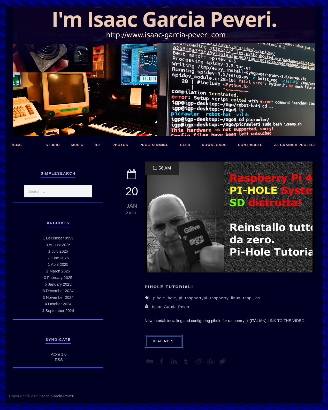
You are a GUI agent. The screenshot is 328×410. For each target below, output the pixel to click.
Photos (120, 145)
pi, (182, 298)
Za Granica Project (295, 145)
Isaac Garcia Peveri (171, 306)
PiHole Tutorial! (169, 287)
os (257, 298)
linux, (237, 298)
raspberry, (220, 298)
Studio (53, 145)
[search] (58, 191)
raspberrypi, (197, 298)
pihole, (160, 298)
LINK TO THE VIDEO (286, 320)
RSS (59, 359)
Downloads (214, 145)
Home (17, 145)
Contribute (250, 145)
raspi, (249, 298)
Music (77, 145)
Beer (185, 145)
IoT (98, 145)
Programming (154, 145)
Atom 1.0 (58, 354)
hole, (173, 298)
